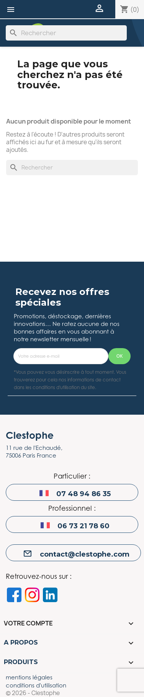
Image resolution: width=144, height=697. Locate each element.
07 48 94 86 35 (83, 494)
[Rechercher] (66, 33)
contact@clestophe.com (84, 554)
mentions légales (29, 677)
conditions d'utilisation (36, 685)
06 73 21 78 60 (83, 526)
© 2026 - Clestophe (33, 693)
